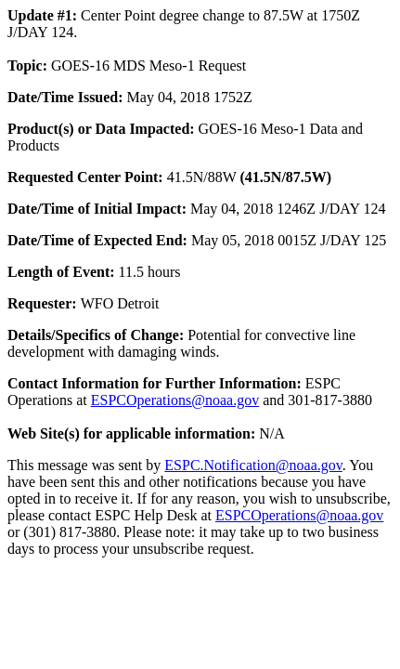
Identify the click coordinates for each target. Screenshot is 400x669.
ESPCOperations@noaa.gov (175, 400)
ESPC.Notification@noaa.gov (253, 465)
